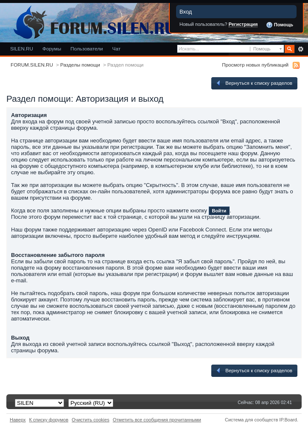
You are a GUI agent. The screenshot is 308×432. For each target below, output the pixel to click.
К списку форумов (49, 419)
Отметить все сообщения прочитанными (157, 419)
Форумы (51, 48)
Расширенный (300, 49)
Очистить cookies (90, 419)
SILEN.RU (21, 48)
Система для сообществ (251, 419)
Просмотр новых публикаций (255, 64)
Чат (116, 48)
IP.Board (288, 419)
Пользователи (86, 48)
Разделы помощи (80, 64)
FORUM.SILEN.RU (32, 64)
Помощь (279, 25)
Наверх (18, 419)
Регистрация (243, 24)
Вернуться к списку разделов (253, 83)
